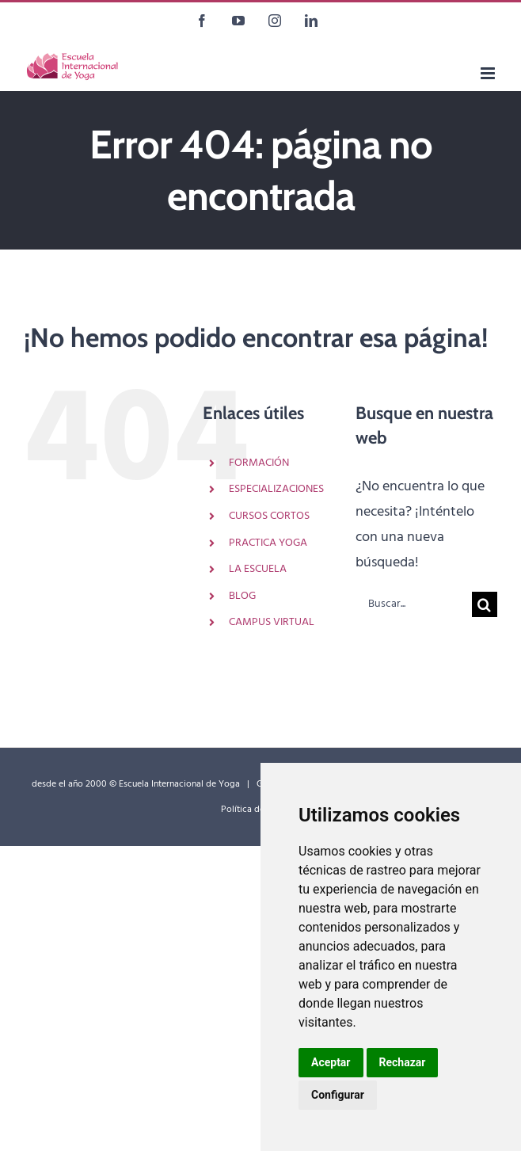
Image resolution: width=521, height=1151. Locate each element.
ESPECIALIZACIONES (276, 489)
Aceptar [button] (331, 1062)
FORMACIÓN (259, 463)
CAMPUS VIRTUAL (271, 622)
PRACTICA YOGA (268, 543)
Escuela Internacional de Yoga (179, 784)
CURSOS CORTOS (269, 516)
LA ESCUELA (258, 569)
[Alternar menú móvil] (489, 73)
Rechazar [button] (402, 1062)
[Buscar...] (414, 604)
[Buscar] (484, 604)
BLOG (242, 596)
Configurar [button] (337, 1094)
